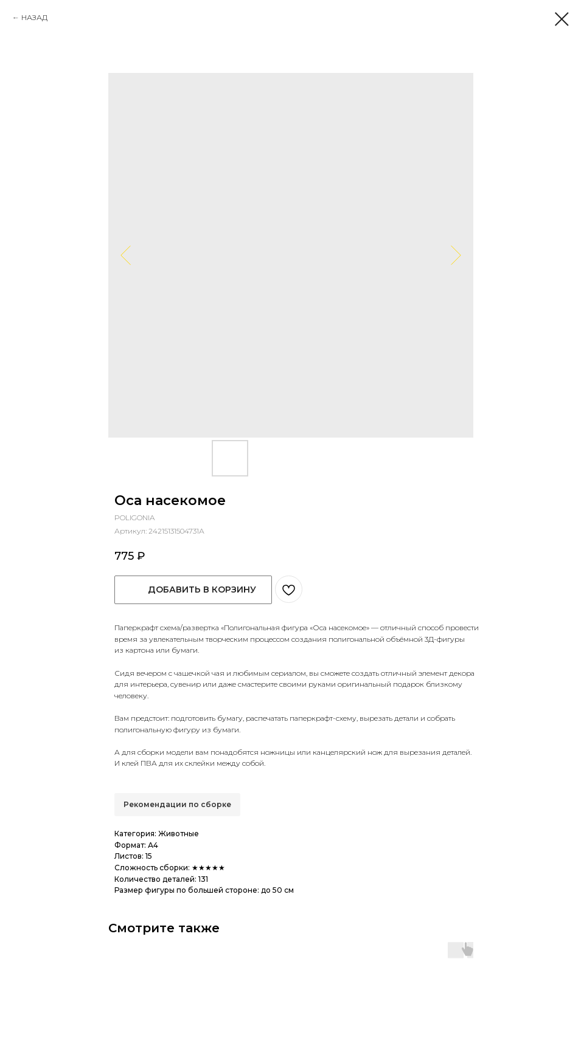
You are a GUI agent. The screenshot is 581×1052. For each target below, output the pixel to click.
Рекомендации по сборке (177, 804)
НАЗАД (34, 17)
